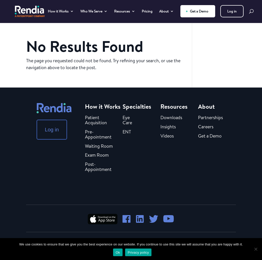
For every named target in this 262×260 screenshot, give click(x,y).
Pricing (147, 11)
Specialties (137, 106)
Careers (205, 127)
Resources (122, 11)
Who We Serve (91, 11)
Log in (232, 11)
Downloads (171, 118)
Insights (168, 127)
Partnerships (210, 118)
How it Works (58, 11)
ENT (127, 132)
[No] (255, 249)
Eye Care (127, 120)
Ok (118, 252)
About (164, 11)
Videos (167, 136)
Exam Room (97, 155)
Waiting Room (99, 146)
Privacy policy (138, 252)
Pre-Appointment (98, 134)
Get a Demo (199, 11)
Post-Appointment (98, 167)
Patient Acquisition (96, 120)
